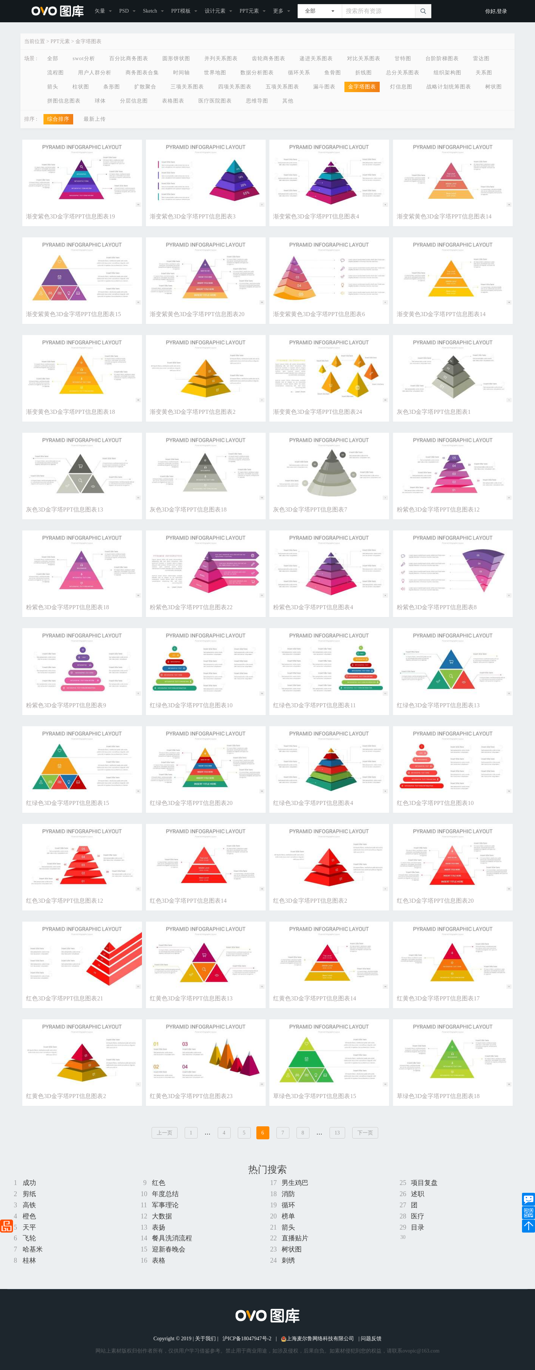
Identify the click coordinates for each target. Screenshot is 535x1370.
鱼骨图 (332, 72)
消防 (288, 1194)
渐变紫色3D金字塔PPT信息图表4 (316, 216)
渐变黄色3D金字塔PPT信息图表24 (317, 412)
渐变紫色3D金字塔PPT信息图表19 (70, 216)
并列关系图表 (221, 58)
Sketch (150, 11)
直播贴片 (295, 1238)
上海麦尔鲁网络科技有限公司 (317, 1338)
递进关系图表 (316, 58)
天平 (29, 1227)
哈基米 (33, 1249)
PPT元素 (249, 11)
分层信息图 (134, 101)
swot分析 (83, 58)
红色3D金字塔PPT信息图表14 (188, 900)
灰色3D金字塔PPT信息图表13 (64, 509)
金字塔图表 (88, 41)
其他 (288, 101)
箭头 (52, 87)
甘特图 (403, 58)
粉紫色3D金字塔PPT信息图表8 (437, 607)
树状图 (493, 87)
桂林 (29, 1260)
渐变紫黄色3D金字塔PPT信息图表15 (73, 314)
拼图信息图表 (64, 101)
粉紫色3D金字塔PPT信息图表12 (438, 509)
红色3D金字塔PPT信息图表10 (435, 803)
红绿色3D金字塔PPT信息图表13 (438, 705)
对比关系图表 (363, 58)
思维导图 (257, 101)
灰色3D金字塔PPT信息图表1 (434, 412)
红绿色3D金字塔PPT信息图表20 (191, 803)
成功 (29, 1182)
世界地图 (215, 72)
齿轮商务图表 (268, 58)
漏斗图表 (324, 87)
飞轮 (29, 1238)
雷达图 (481, 58)
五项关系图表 (282, 87)
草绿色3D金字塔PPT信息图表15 (314, 1096)
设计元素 (215, 11)
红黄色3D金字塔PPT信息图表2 (66, 1096)
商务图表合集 (142, 72)
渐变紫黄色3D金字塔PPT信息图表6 (319, 314)
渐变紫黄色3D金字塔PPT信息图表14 (444, 216)
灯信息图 (401, 87)
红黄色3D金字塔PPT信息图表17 (438, 998)
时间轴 (181, 72)
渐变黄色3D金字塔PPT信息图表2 (193, 412)
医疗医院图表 (215, 101)
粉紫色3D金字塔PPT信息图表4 (313, 607)
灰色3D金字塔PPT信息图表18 (188, 509)
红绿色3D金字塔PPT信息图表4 (313, 803)
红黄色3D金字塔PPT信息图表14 (314, 998)
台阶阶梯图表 (442, 58)
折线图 (363, 72)
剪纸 (29, 1194)
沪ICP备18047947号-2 (247, 1338)
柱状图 (80, 87)
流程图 (55, 72)
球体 (100, 101)
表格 (158, 1260)
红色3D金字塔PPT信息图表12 (64, 900)
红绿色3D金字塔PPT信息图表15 (67, 803)
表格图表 (173, 101)
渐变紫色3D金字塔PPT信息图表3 (193, 216)
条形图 (111, 87)
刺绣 (288, 1260)
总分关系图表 (402, 72)
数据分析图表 (257, 72)
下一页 (365, 1133)
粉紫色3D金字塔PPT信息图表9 (66, 705)
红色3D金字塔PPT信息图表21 (64, 998)
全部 (52, 58)
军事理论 (165, 1205)
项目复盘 (424, 1182)
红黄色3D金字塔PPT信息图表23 (191, 1096)
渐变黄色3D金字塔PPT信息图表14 (441, 314)
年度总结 (165, 1194)
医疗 (417, 1216)
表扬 (158, 1227)
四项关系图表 (235, 87)
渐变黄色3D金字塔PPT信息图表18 (70, 412)
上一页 (164, 1133)
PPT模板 (181, 11)
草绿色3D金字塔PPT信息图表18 (438, 1096)
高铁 (29, 1205)
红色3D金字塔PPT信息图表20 (435, 900)
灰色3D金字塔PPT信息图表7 (310, 509)
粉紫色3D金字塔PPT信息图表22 (191, 607)
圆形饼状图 (176, 58)
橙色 (29, 1216)
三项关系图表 (187, 87)
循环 (288, 1205)
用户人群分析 (94, 72)
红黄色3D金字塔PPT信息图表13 (191, 998)
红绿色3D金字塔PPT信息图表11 (314, 705)
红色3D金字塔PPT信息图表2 (310, 900)
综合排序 (58, 119)
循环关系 (299, 72)
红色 (158, 1182)
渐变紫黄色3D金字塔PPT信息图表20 (197, 314)
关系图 (484, 72)
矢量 (100, 11)
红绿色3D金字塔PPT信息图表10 (191, 705)
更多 (278, 11)
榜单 (288, 1216)
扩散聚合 (145, 87)
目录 (417, 1227)
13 (337, 1133)
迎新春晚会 (168, 1249)
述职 (417, 1194)
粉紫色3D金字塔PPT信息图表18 (67, 607)
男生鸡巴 (295, 1182)
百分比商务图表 (128, 58)
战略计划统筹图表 (449, 87)
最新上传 (95, 119)
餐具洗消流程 (172, 1238)
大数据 (162, 1216)
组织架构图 (447, 72)
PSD (124, 11)
